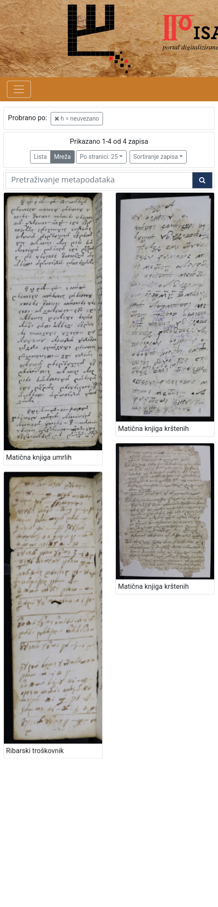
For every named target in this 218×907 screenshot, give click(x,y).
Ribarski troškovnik (35, 732)
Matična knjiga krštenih (153, 573)
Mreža (62, 156)
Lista (40, 156)
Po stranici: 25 (99, 156)
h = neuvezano (76, 118)
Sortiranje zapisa (155, 156)
